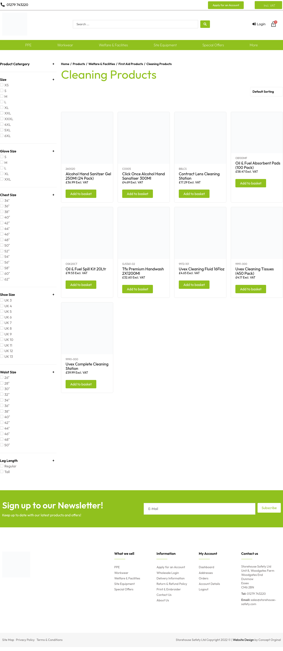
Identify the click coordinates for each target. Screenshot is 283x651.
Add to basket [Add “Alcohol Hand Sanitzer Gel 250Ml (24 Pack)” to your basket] (81, 194)
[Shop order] (266, 91)
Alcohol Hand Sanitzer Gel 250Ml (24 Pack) (88, 176)
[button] (226, 5)
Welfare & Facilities (113, 45)
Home (65, 64)
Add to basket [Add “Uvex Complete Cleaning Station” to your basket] (81, 384)
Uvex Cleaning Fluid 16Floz (201, 268)
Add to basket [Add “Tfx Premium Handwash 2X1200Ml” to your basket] (137, 289)
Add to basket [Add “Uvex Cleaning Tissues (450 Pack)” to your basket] (251, 289)
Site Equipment (165, 45)
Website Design (243, 640)
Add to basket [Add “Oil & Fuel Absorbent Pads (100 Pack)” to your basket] (251, 183)
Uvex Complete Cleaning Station (87, 366)
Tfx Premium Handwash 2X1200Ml (143, 271)
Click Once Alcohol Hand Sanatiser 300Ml (143, 176)
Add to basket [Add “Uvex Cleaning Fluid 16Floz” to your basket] (194, 284)
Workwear (65, 45)
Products (79, 64)
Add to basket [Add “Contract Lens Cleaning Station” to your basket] (194, 194)
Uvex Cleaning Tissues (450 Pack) (254, 271)
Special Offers (213, 45)
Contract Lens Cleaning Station (199, 176)
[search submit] (205, 24)
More (254, 45)
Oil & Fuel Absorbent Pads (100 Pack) (257, 165)
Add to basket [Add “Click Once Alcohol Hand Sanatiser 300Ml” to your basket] (137, 194)
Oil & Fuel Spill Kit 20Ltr (86, 268)
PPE (28, 45)
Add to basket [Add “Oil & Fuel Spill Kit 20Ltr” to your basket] (81, 284)
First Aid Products (130, 64)
